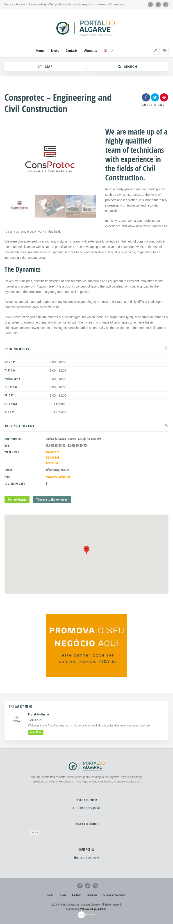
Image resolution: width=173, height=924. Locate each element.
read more (36, 732)
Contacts (76, 895)
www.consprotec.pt (58, 476)
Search (127, 66)
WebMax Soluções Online (93, 909)
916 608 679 (52, 452)
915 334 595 (52, 457)
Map (45, 66)
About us (92, 895)
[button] (156, 50)
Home (50, 895)
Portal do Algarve (88, 807)
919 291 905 (52, 463)
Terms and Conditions (114, 895)
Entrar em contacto (86, 857)
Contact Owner (17, 499)
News (35, 832)
